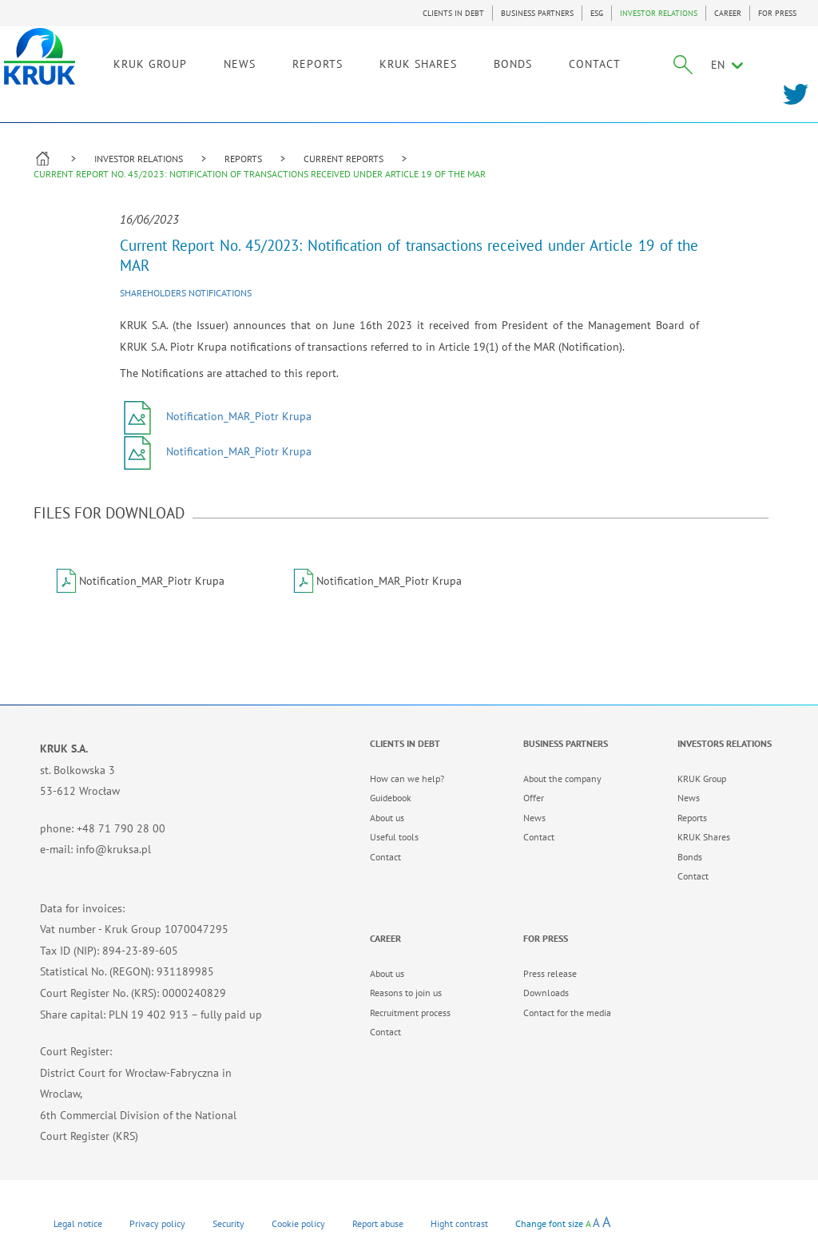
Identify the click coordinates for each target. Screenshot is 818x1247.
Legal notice (78, 1223)
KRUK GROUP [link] (178, 61)
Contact (385, 857)
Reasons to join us (406, 993)
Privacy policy (157, 1223)
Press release (550, 973)
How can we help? (407, 778)
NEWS (268, 61)
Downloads (546, 993)
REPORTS (243, 159)
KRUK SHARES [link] (446, 61)
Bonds (689, 857)
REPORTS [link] (345, 61)
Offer (533, 798)
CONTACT (623, 61)
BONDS (541, 61)
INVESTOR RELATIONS (658, 13)
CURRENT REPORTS (343, 159)
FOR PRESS (777, 13)
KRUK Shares (703, 837)
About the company (562, 778)
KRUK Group (701, 778)
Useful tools (394, 837)
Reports (692, 818)
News (534, 818)
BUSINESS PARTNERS (537, 13)
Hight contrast (459, 1223)
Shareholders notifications (186, 293)
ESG (596, 13)
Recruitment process (410, 1013)
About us (387, 818)
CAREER (727, 13)
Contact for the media (567, 1013)
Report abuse (377, 1223)
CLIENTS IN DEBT (453, 13)
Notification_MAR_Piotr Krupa (216, 416)
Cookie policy (298, 1223)
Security (228, 1223)
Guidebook (390, 798)
